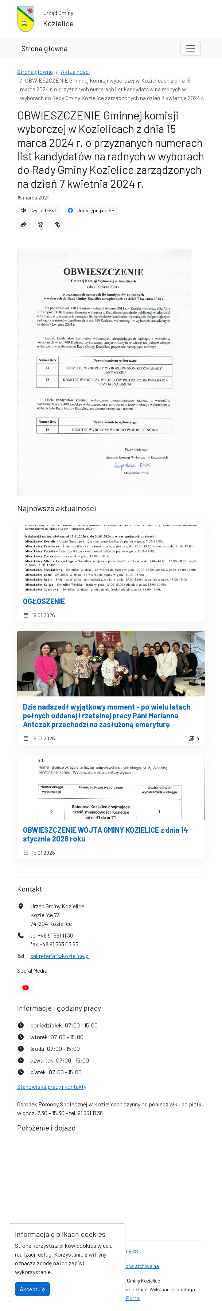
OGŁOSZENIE (44, 601)
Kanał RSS (126, 1251)
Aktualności (75, 71)
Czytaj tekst (38, 210)
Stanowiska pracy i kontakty (51, 1086)
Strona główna (44, 48)
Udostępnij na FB (90, 210)
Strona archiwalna (138, 1266)
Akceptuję (32, 1288)
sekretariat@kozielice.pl (60, 955)
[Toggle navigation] (190, 48)
